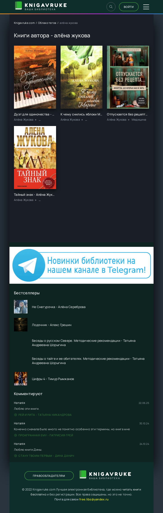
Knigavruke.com (24, 23)
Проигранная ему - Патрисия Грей (43, 435)
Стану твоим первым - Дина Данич (44, 456)
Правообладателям (49, 476)
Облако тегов (47, 23)
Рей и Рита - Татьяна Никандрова (43, 415)
